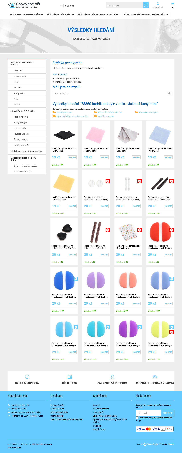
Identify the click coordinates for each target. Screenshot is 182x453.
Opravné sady (20, 128)
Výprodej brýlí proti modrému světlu (146, 14)
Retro (16, 99)
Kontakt (96, 405)
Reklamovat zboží (101, 408)
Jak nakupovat (57, 408)
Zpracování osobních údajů (105, 415)
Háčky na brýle (20, 122)
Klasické (17, 87)
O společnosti (99, 429)
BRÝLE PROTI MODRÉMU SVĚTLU (26, 14)
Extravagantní (20, 76)
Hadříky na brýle (21, 116)
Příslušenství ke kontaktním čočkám (99, 14)
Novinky (69, 5)
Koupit (72, 157)
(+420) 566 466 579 (20, 405)
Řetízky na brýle (20, 139)
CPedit (171, 444)
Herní (16, 82)
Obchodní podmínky (59, 412)
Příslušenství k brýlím (23, 171)
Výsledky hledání (101, 38)
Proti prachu (19, 93)
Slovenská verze (14, 447)
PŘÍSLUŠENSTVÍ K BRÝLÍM (60, 14)
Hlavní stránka (80, 38)
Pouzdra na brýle (21, 133)
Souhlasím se (154, 419)
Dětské (17, 104)
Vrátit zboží (98, 412)
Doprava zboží (56, 415)
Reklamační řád (57, 405)
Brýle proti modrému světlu (25, 166)
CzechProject (152, 444)
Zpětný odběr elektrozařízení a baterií (66, 419)
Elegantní (18, 70)
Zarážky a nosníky (22, 145)
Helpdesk (97, 425)
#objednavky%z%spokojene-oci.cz (26, 412)
